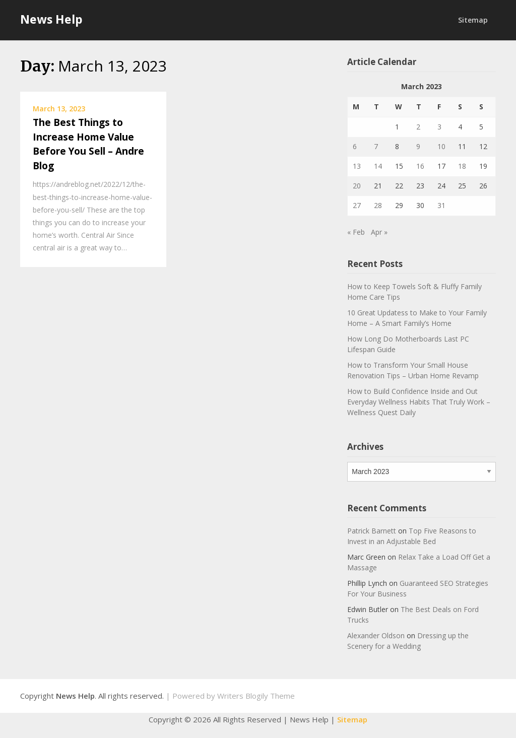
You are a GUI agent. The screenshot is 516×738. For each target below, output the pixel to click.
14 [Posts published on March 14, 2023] (378, 166)
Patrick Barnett (371, 530)
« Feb (356, 232)
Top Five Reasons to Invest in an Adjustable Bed (411, 536)
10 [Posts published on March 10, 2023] (441, 146)
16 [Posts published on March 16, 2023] (420, 166)
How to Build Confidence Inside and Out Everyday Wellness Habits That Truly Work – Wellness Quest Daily (418, 401)
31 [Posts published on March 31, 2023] (441, 205)
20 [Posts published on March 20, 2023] (357, 185)
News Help (51, 19)
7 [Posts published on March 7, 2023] (376, 146)
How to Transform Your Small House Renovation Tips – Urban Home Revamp (413, 370)
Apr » (379, 232)
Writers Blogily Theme (256, 696)
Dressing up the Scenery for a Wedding (408, 641)
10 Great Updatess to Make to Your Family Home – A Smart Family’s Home (417, 318)
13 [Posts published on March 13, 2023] (357, 166)
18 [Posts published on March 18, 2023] (462, 166)
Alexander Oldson (376, 635)
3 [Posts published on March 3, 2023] (439, 126)
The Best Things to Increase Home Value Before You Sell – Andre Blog (88, 144)
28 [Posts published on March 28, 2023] (378, 205)
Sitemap (473, 20)
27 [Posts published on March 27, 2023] (357, 205)
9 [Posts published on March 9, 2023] (418, 146)
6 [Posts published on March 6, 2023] (355, 146)
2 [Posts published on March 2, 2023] (418, 126)
